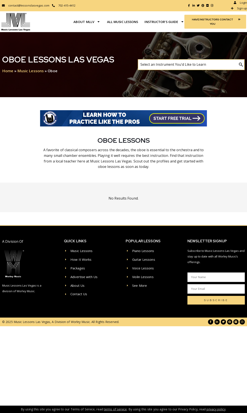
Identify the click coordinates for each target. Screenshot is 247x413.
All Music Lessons (122, 22)
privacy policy (215, 409)
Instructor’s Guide (164, 22)
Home (7, 70)
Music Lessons (30, 70)
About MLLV (87, 22)
